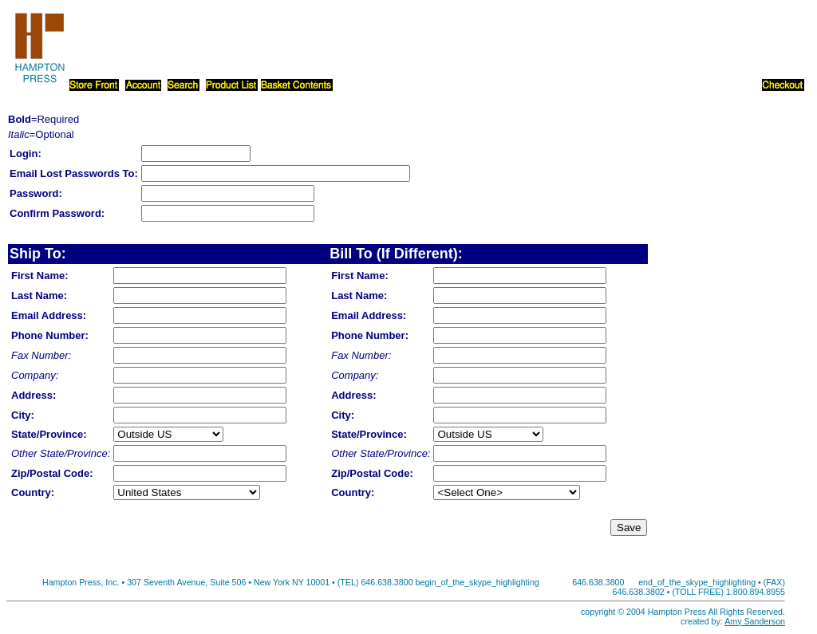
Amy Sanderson (754, 621)
